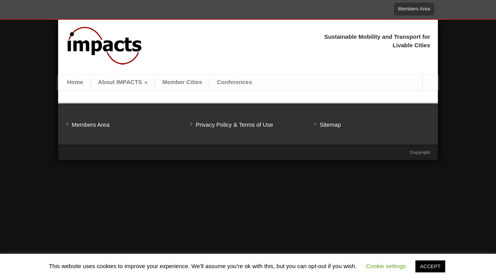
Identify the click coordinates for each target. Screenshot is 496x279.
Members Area (414, 9)
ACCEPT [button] (430, 266)
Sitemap (330, 124)
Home (75, 82)
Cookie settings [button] (386, 266)
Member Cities (182, 82)
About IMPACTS (123, 82)
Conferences (234, 82)
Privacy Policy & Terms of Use (234, 124)
